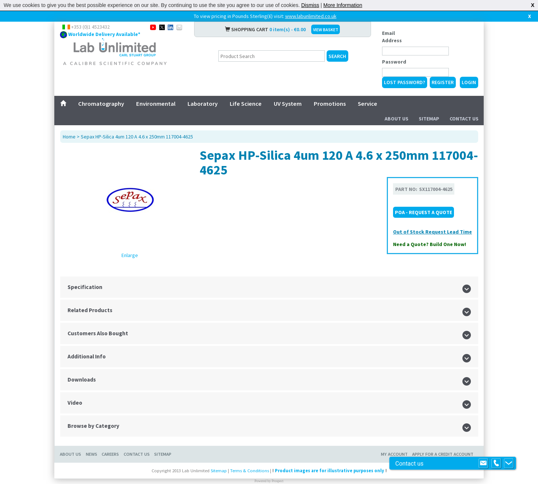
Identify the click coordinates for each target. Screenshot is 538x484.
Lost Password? (404, 82)
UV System (288, 103)
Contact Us (464, 118)
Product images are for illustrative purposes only (329, 470)
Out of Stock (409, 231)
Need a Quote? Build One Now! (429, 244)
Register (443, 82)
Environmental (155, 103)
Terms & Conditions (249, 470)
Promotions (330, 103)
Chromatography (101, 103)
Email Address (392, 37)
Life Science (246, 103)
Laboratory (203, 103)
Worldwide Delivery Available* (104, 34)
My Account (394, 454)
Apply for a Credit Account (442, 454)
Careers (110, 454)
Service (367, 103)
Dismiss (310, 5)
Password (394, 61)
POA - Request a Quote (423, 212)
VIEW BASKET (325, 29)
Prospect (277, 481)
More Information (342, 5)
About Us (396, 118)
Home (69, 136)
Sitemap (429, 118)
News (91, 454)
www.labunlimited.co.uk (311, 16)
